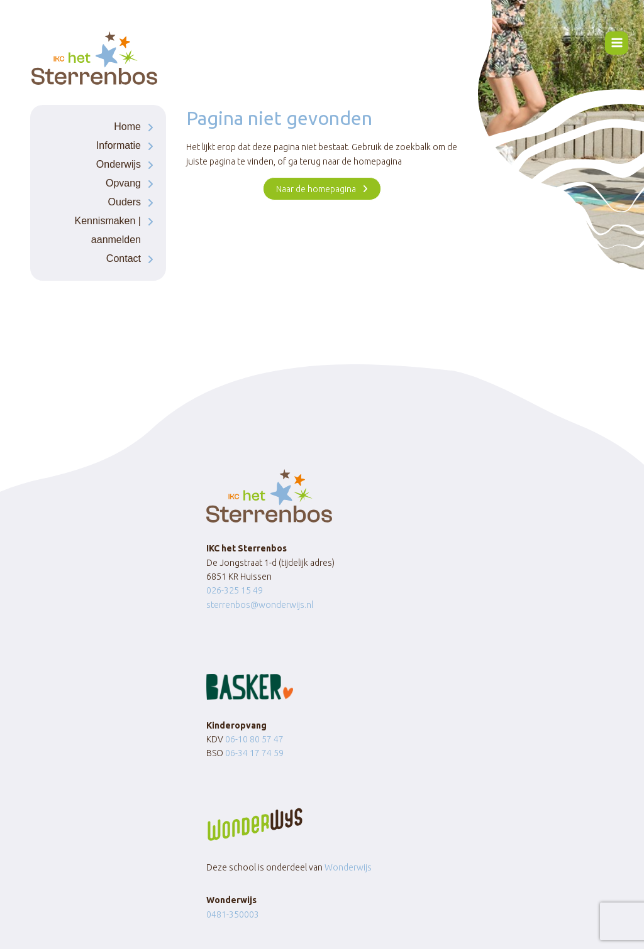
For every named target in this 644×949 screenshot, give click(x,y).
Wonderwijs (348, 867)
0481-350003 (232, 914)
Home (127, 126)
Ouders (124, 202)
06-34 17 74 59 (254, 753)
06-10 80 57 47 (254, 739)
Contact (123, 258)
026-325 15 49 (234, 590)
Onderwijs (118, 164)
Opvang (123, 183)
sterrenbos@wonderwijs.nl (259, 605)
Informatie (118, 145)
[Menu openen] (616, 43)
